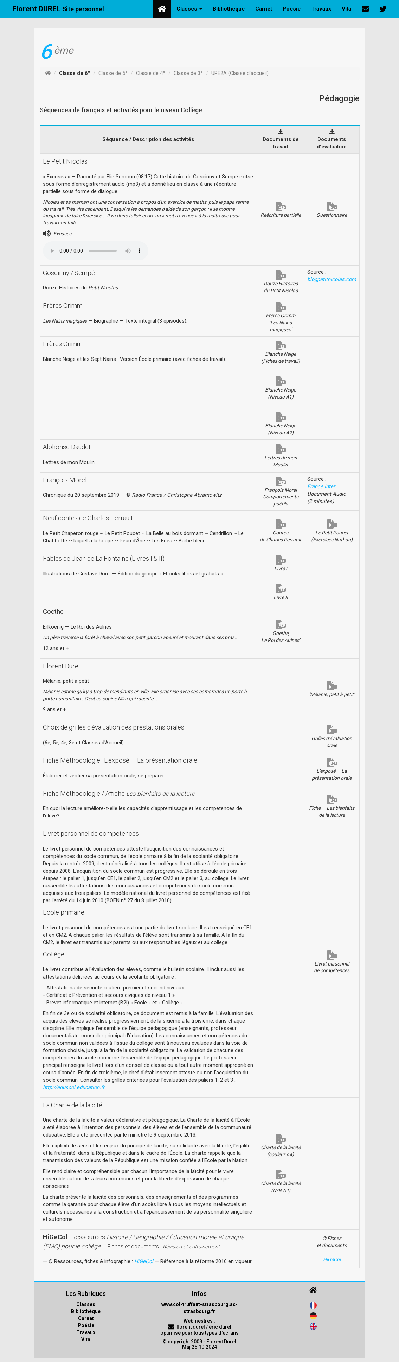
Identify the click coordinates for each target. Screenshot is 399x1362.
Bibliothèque (229, 9)
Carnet (263, 9)
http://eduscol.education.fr (73, 1087)
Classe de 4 (150, 73)
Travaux (321, 9)
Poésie (292, 9)
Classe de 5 (113, 73)
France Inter (321, 486)
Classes (85, 1304)
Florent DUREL (58, 9)
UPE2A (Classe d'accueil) (240, 73)
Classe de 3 (188, 73)
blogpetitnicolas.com (331, 279)
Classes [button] (189, 9)
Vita (346, 9)
